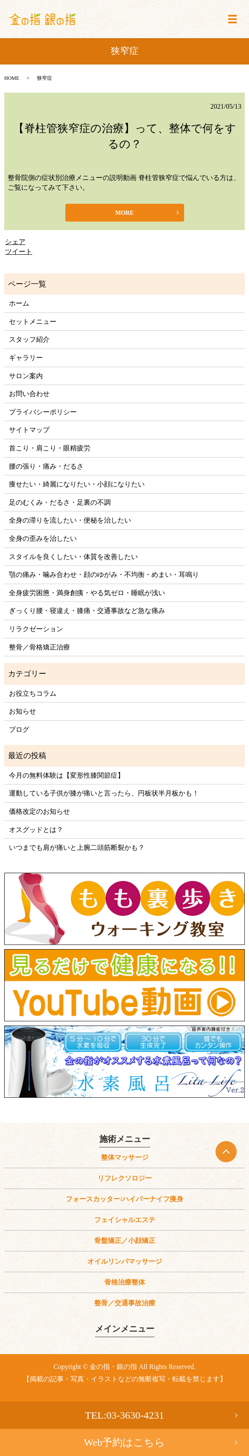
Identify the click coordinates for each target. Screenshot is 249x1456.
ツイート (18, 251)
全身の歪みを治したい (43, 538)
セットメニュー (32, 321)
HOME (11, 78)
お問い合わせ (29, 393)
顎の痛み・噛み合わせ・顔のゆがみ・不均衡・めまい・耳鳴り (104, 574)
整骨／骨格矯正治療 (39, 647)
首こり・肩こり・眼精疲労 (49, 448)
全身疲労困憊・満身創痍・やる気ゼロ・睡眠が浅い (87, 592)
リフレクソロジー (125, 1178)
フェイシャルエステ (124, 1219)
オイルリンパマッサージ (124, 1261)
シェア (15, 241)
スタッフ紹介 (29, 339)
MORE (124, 213)
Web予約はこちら (124, 1442)
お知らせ (22, 711)
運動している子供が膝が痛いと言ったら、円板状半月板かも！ (104, 793)
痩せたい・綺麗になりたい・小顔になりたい (77, 484)
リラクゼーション (36, 628)
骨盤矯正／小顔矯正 (124, 1240)
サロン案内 (26, 375)
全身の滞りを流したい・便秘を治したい (70, 520)
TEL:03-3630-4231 (124, 1415)
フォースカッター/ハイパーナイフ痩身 (124, 1199)
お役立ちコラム (32, 693)
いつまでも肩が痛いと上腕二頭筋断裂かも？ (77, 847)
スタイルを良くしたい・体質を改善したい (73, 556)
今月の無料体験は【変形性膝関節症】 (66, 775)
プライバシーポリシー (43, 412)
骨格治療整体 (124, 1282)
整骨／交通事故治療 (124, 1303)
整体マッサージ (124, 1157)
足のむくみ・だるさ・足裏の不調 (60, 502)
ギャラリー (26, 357)
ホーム (19, 303)
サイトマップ (29, 429)
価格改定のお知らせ (39, 811)
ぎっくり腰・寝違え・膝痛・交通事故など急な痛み (87, 610)
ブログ (19, 729)
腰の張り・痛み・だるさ (46, 466)
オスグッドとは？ (36, 829)
